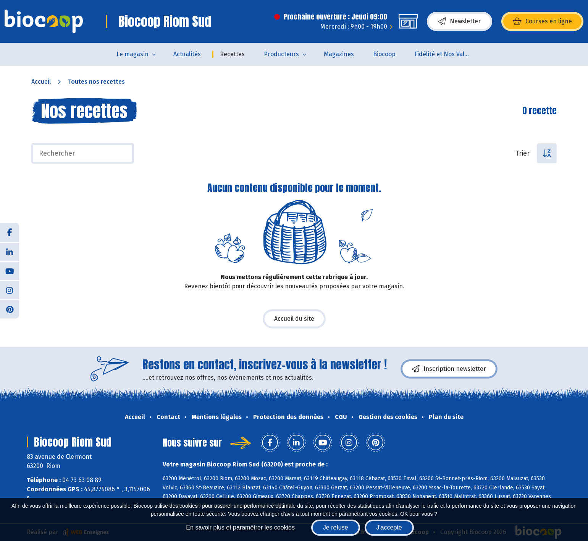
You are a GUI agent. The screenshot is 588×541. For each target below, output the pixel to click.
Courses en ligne (542, 21)
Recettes (232, 54)
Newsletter (459, 21)
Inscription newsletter (449, 369)
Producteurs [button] (281, 54)
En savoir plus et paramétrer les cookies (240, 527)
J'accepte (389, 527)
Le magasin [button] (132, 54)
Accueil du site (294, 318)
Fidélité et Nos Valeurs (446, 54)
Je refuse (335, 527)
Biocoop (384, 54)
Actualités (187, 54)
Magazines (339, 54)
